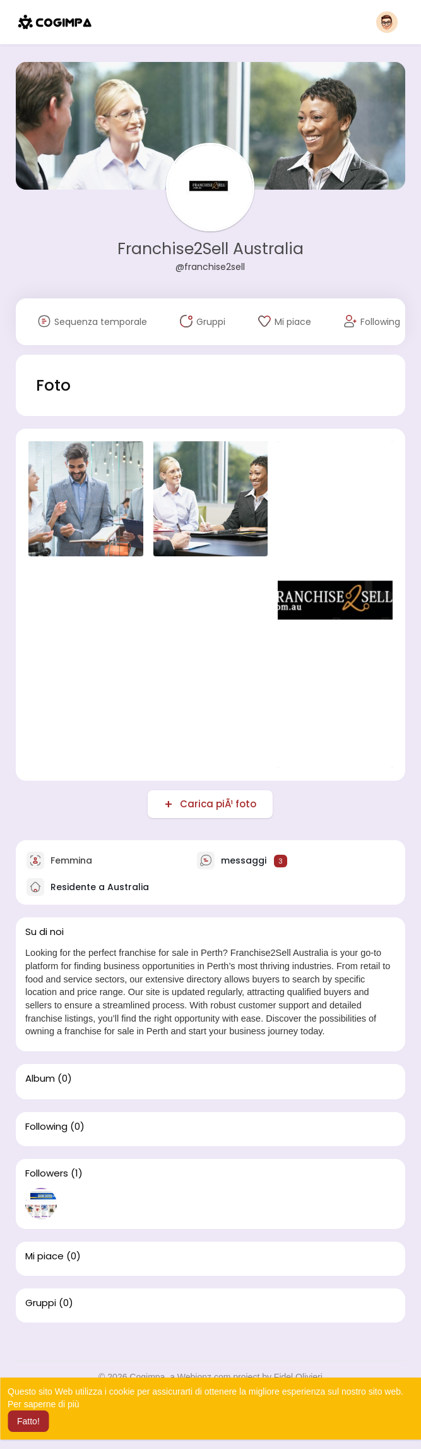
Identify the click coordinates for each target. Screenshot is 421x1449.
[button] (387, 22)
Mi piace (44, 1256)
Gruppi (40, 1303)
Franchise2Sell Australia (210, 249)
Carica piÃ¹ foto (216, 803)
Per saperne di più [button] (44, 1404)
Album (40, 1078)
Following (46, 1127)
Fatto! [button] (28, 1421)
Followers (46, 1173)
